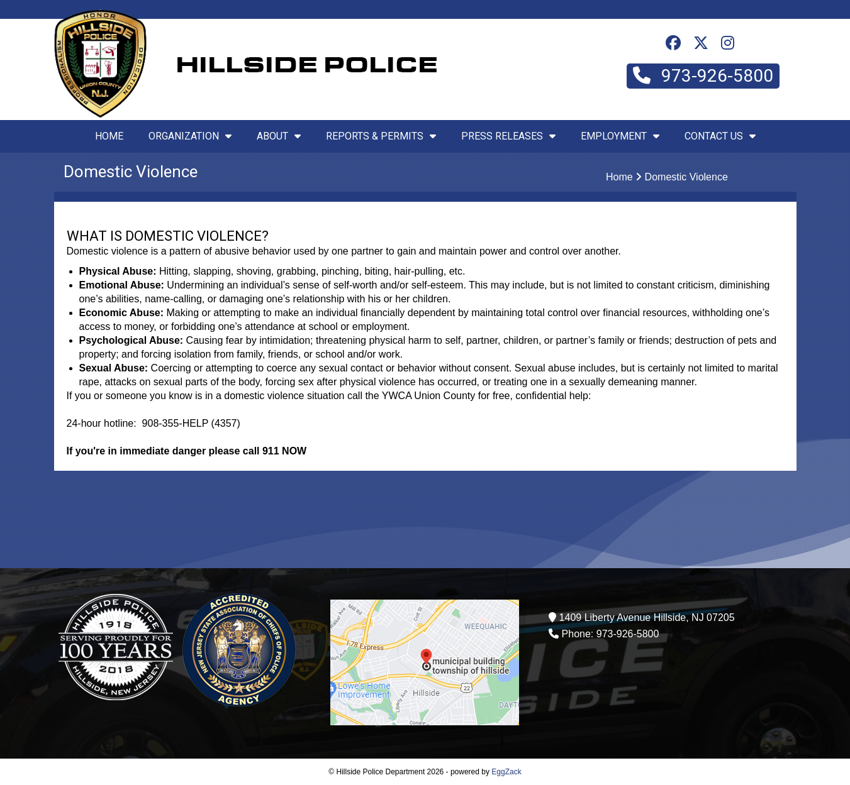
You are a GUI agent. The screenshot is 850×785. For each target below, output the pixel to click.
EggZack (506, 771)
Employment (620, 136)
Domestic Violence (686, 177)
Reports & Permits (381, 136)
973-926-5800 (703, 75)
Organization (190, 136)
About (279, 136)
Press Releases (508, 136)
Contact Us (720, 136)
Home (109, 136)
